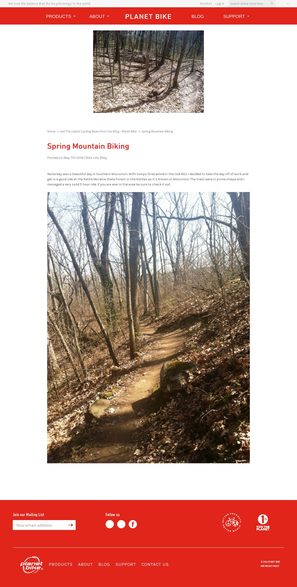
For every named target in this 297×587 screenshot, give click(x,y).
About (99, 17)
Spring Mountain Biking (157, 131)
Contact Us (155, 564)
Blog (197, 16)
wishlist (206, 3)
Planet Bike (148, 16)
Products (60, 17)
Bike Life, (92, 158)
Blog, (103, 158)
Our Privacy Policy (270, 565)
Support (236, 17)
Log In (219, 3)
